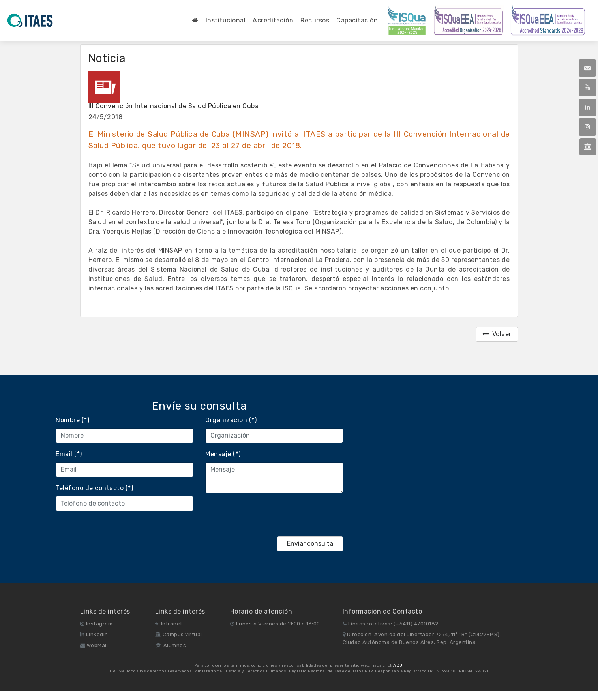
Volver (497, 334)
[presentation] (265, 514)
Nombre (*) (72, 420)
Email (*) (69, 454)
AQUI (398, 665)
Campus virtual (178, 634)
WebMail (94, 645)
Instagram (96, 624)
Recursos (314, 20)
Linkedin (94, 634)
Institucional (226, 20)
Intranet (168, 624)
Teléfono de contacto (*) (94, 488)
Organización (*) (231, 420)
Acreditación (273, 20)
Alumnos (170, 645)
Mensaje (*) (223, 454)
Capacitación (357, 20)
